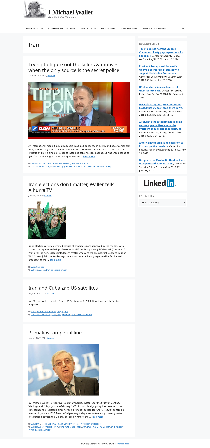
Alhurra (34, 270)
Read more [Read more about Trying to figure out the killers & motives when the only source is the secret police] (89, 156)
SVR (113, 427)
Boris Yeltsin (65, 427)
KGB (54, 424)
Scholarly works (71, 424)
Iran (47, 166)
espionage (46, 424)
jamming (66, 314)
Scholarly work (129, 28)
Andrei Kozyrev (51, 427)
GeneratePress (122, 443)
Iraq (89, 427)
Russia (60, 424)
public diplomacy (59, 270)
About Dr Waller (34, 28)
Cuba (33, 311)
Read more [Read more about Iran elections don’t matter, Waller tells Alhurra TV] (55, 259)
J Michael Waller (70, 12)
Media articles (88, 28)
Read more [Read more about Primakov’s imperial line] (97, 416)
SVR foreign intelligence (90, 424)
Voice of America (84, 314)
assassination (37, 166)
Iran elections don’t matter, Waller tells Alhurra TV (71, 187)
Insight (60, 311)
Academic (35, 424)
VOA (73, 314)
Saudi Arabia (82, 163)
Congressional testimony (61, 28)
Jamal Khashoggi (57, 166)
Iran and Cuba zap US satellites (63, 288)
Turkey (108, 166)
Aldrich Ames (37, 427)
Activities (35, 267)
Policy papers (108, 28)
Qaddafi (106, 427)
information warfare (46, 311)
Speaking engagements (154, 28)
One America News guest (63, 163)
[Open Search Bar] (183, 28)
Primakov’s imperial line (55, 332)
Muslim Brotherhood (41, 163)
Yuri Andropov (44, 430)
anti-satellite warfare (41, 314)
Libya (99, 427)
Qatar (89, 166)
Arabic (42, 270)
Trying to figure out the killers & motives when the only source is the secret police (73, 67)
